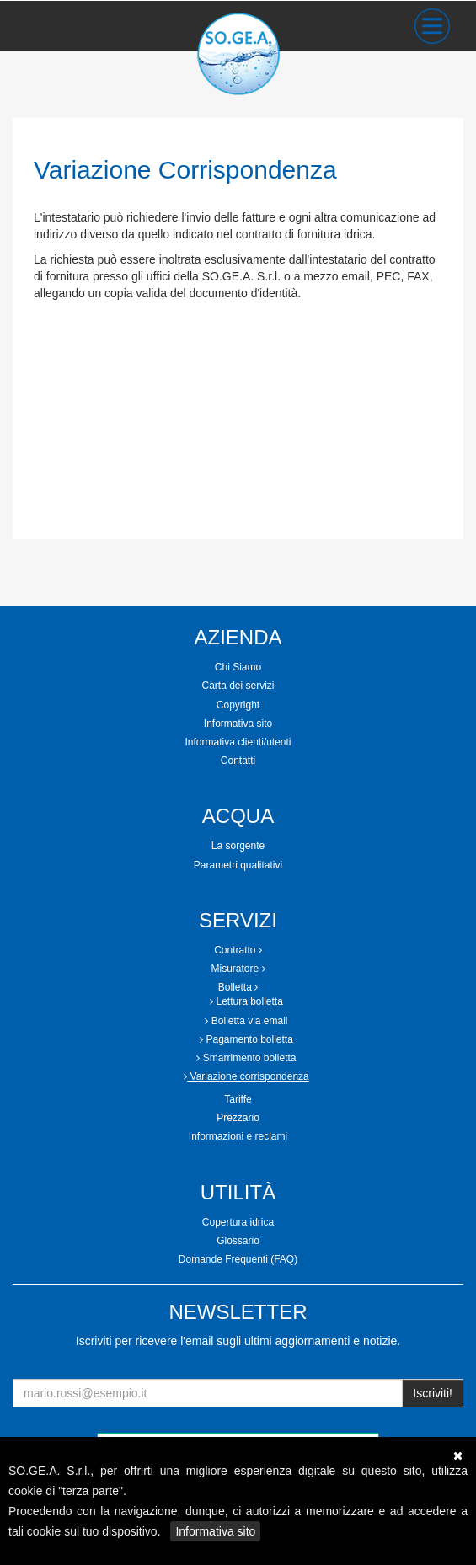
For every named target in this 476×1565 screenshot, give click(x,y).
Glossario (238, 1241)
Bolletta (238, 987)
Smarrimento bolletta (246, 1058)
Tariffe (237, 1099)
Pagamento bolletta (246, 1039)
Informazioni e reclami (238, 1136)
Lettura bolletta (246, 1001)
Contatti (238, 760)
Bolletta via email (246, 1021)
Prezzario (238, 1118)
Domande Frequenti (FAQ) (238, 1259)
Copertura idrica (238, 1222)
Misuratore (238, 969)
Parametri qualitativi (238, 865)
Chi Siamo (238, 667)
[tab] (238, 667)
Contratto (238, 950)
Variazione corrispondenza (246, 1076)
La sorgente (238, 846)
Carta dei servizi (237, 686)
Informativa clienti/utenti (238, 742)
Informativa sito (215, 1531)
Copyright (238, 705)
